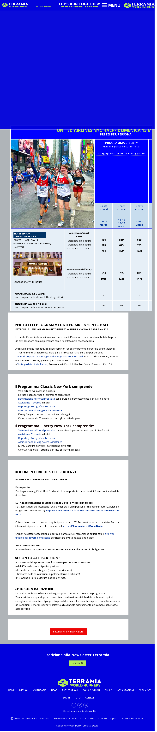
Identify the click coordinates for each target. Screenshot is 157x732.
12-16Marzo (104, 223)
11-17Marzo (139, 223)
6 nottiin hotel (139, 207)
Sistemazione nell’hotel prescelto (36, 398)
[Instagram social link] (79, 706)
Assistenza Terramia (29, 402)
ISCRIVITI (77, 663)
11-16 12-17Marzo (121, 223)
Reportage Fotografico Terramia (36, 406)
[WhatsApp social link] (85, 706)
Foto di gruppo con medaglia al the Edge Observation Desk (50, 356)
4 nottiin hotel (104, 207)
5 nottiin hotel (121, 207)
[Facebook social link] (74, 706)
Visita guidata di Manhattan (32, 364)
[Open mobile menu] (111, 5)
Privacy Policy (74, 726)
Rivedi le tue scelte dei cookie (79, 712)
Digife (95, 726)
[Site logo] (139, 5)
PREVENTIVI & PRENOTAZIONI (68, 631)
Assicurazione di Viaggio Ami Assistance (40, 410)
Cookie (60, 726)
